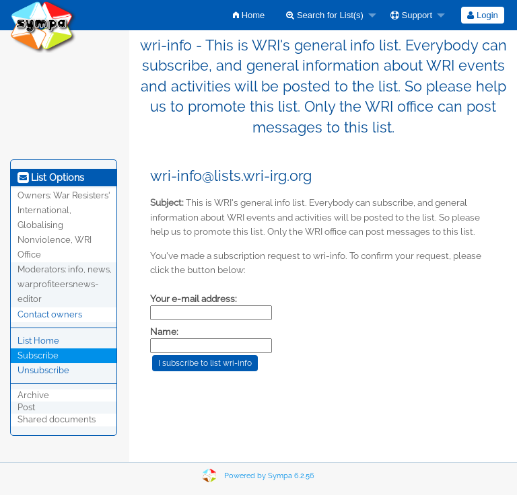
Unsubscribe (43, 370)
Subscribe (38, 355)
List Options (51, 177)
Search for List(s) (325, 15)
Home (249, 15)
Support (411, 15)
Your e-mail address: (193, 298)
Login (482, 15)
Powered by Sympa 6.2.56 (269, 475)
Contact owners (50, 314)
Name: (164, 331)
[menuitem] (248, 15)
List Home (38, 341)
